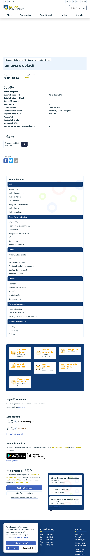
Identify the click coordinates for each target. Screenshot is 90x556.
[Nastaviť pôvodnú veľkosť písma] (73, 1)
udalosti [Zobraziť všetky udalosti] (21, 372)
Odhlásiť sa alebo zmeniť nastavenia (24, 462)
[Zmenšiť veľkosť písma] (70, 1)
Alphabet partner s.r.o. (31, 532)
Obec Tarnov (20, 534)
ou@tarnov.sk (80, 519)
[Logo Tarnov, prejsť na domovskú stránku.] (13, 7)
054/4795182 (79, 514)
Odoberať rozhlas (24, 452)
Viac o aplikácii (12, 426)
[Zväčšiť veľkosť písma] (77, 1)
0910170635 (79, 517)
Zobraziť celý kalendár (15, 399)
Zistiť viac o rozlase (24, 458)
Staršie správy (54, 472)
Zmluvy (26, 43)
